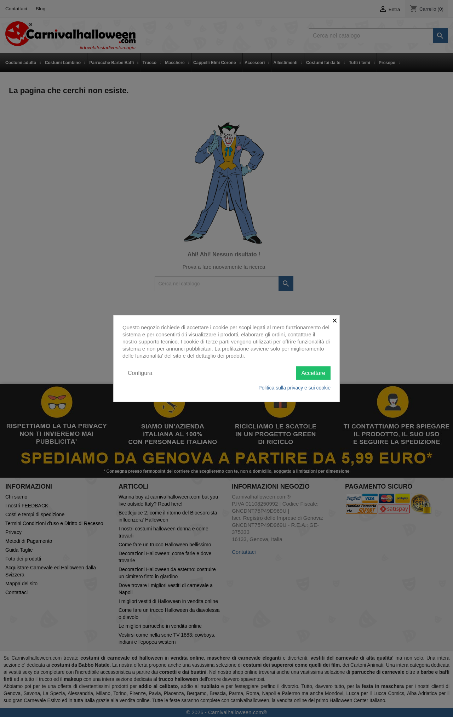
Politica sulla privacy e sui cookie (294, 388)
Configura (140, 373)
